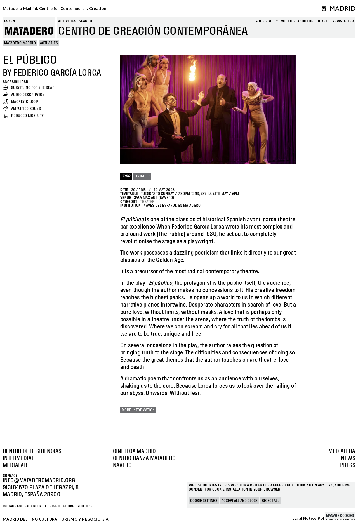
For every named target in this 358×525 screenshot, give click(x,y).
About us (305, 21)
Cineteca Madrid (134, 451)
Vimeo (55, 506)
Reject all (270, 501)
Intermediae (18, 458)
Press (347, 465)
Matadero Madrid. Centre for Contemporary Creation (55, 8)
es (6, 21)
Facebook (33, 506)
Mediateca (341, 451)
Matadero (29, 31)
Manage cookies (340, 516)
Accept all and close (240, 501)
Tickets (322, 21)
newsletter (343, 21)
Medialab (15, 465)
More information (138, 410)
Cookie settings (203, 501)
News (348, 458)
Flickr (68, 506)
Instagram (12, 506)
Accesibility (267, 21)
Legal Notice (304, 519)
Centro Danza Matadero (144, 458)
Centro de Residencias (32, 451)
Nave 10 (122, 465)
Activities (67, 21)
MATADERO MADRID (20, 43)
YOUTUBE (85, 506)
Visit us (288, 21)
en (12, 21)
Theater (147, 202)
